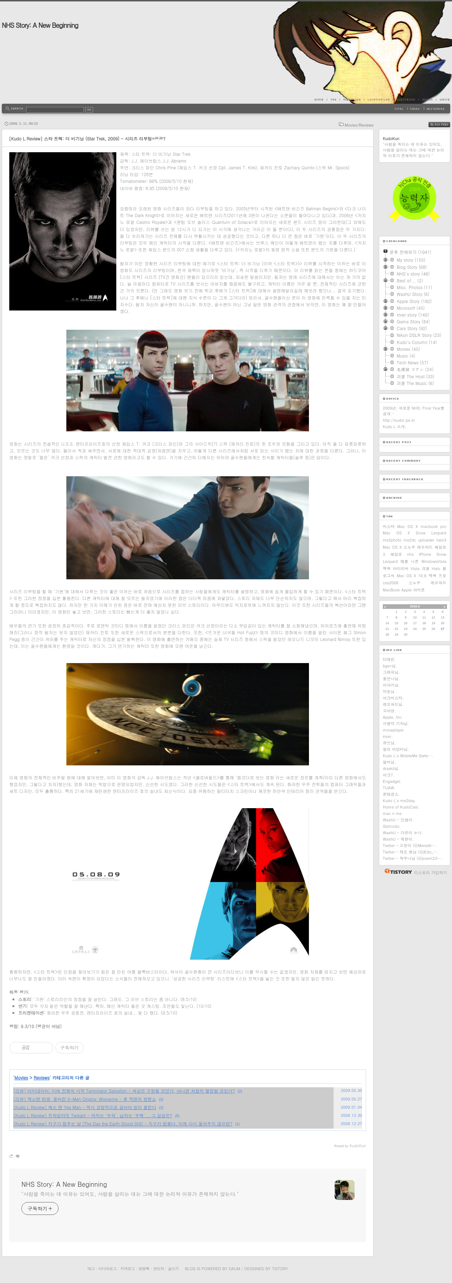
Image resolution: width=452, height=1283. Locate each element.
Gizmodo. (392, 826)
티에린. (389, 659)
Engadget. (392, 781)
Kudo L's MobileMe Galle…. (408, 755)
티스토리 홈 (396, 871)
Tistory (280, 1268)
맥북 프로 (437, 575)
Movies (21, 1077)
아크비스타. (393, 697)
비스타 (389, 526)
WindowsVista (433, 561)
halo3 (441, 540)
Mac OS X (407, 526)
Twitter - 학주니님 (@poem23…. (412, 858)
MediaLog (352, 99)
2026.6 (415, 606)
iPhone (425, 554)
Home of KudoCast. (401, 807)
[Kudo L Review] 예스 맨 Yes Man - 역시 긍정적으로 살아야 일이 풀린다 (84, 1107)
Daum (234, 1268)
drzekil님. (391, 768)
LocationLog (378, 99)
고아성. (389, 710)
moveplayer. (394, 730)
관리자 (158, 1268)
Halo (436, 568)
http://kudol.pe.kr (399, 420)
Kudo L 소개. (394, 426)
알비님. (389, 762)
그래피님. (391, 672)
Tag (333, 99)
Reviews (42, 1077)
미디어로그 (107, 1268)
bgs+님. (390, 665)
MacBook (391, 589)
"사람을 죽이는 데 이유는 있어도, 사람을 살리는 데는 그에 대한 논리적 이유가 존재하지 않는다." (130, 1193)
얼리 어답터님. (396, 749)
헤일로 (396, 554)
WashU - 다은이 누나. (403, 832)
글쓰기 (173, 1268)
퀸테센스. (391, 794)
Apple (406, 589)
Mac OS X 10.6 (412, 575)
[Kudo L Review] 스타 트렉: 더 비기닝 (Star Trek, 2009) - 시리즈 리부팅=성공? (87, 138)
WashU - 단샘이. (398, 819)
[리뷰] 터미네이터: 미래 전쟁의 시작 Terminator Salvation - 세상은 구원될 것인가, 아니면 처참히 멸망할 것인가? (124, 1091)
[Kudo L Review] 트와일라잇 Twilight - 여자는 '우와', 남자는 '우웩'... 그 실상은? (92, 1115)
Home (321, 99)
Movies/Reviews (359, 125)
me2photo (392, 540)
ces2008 (390, 582)
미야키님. (391, 685)
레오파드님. (393, 704)
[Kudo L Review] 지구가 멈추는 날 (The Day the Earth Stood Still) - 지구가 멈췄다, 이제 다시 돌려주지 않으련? (122, 1123)
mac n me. (393, 813)
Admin (427, 99)
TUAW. (389, 787)
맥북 (387, 568)
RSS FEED (444, 124)
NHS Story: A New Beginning (40, 25)
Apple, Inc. (393, 717)
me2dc (409, 540)
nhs (410, 554)
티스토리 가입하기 (430, 872)
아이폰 (419, 589)
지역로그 (127, 1268)
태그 (91, 1268)
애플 (404, 561)
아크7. (389, 775)
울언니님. (391, 678)
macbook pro (433, 526)
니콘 (415, 561)
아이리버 (400, 568)
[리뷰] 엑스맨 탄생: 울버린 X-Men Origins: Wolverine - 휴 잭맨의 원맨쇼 (84, 1099)
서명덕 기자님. (396, 723)
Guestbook (405, 99)
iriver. (388, 736)
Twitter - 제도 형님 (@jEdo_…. (411, 852)
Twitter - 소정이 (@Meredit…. (410, 845)
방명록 (143, 1268)
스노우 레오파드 (427, 582)
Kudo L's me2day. (399, 800)
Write (443, 99)
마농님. (389, 691)
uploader (426, 540)
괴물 (426, 568)
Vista (415, 568)
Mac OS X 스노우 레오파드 (408, 547)
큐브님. (389, 742)
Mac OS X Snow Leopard (414, 532)
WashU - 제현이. (398, 839)
